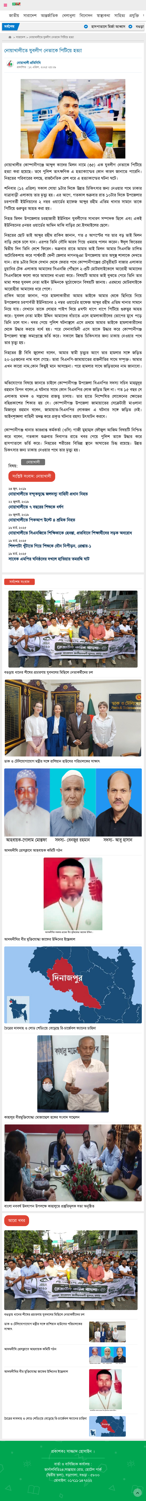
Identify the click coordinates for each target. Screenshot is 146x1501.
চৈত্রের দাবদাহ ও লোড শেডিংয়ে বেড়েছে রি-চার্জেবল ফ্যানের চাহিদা (45, 1419)
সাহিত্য (119, 15)
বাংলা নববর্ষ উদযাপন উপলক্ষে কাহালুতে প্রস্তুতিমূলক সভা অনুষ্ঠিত (49, 1206)
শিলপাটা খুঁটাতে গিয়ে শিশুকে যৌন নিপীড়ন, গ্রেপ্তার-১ (49, 546)
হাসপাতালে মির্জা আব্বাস (110, 26)
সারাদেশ (30, 15)
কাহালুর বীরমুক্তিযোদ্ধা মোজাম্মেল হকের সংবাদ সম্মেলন (42, 1117)
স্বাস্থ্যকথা (103, 15)
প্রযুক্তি (134, 15)
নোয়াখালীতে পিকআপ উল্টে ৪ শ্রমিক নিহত (41, 520)
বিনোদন (86, 15)
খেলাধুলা (68, 15)
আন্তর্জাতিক (49, 15)
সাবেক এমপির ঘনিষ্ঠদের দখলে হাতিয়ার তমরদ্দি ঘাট (48, 559)
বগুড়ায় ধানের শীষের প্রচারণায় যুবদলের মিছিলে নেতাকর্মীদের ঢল (44, 1315)
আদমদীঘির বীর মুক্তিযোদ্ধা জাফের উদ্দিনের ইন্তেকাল (36, 1372)
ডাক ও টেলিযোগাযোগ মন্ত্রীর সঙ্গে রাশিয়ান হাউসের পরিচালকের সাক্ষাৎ (52, 761)
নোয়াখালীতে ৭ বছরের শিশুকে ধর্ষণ (35, 507)
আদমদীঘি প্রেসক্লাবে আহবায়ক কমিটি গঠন (30, 1349)
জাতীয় (14, 15)
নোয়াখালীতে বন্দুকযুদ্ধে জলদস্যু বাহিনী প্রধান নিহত (48, 494)
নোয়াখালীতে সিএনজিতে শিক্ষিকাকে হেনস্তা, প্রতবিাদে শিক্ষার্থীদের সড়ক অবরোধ (70, 533)
